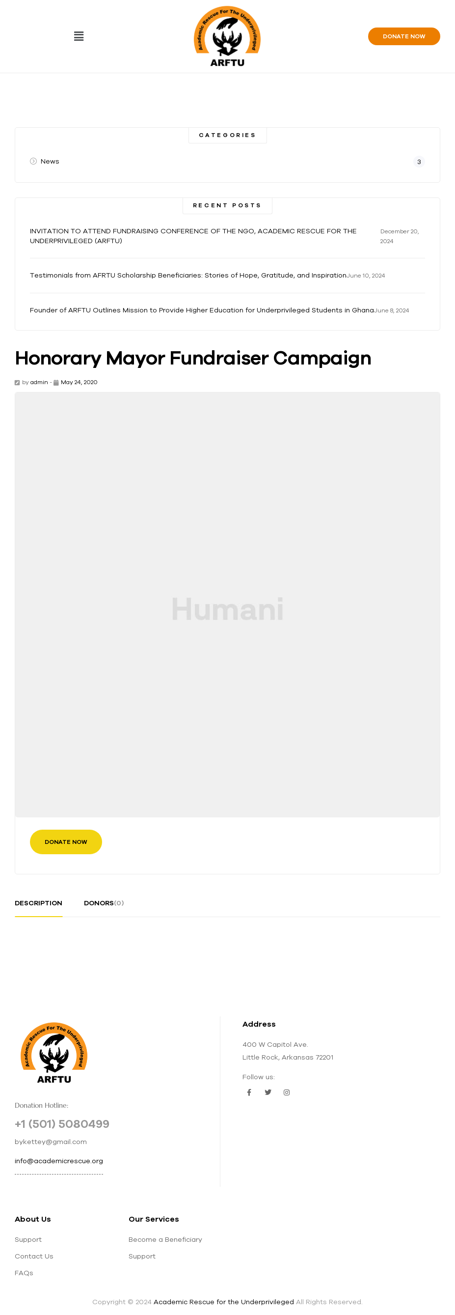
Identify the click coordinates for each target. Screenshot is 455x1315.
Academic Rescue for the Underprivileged (224, 1302)
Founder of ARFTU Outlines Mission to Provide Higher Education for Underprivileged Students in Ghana (202, 310)
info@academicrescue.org (59, 1161)
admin (39, 382)
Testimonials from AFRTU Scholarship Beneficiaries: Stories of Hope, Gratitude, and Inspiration (188, 275)
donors (104, 903)
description (38, 903)
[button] (78, 36)
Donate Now (66, 842)
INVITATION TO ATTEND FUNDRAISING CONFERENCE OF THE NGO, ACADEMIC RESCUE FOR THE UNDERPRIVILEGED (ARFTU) (193, 236)
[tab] (38, 907)
